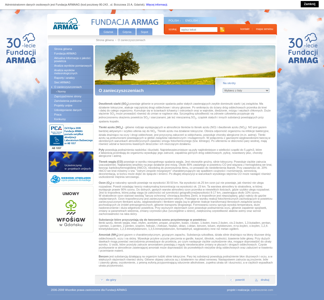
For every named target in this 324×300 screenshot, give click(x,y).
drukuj (265, 279)
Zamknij (309, 4)
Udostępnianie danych (68, 109)
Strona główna (105, 40)
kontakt (244, 28)
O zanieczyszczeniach (68, 86)
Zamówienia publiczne (68, 100)
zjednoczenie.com (262, 289)
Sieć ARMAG (62, 82)
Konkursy (60, 119)
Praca (58, 114)
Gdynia (127, 31)
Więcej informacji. (157, 4)
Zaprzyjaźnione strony (68, 96)
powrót (240, 279)
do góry (111, 279)
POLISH (174, 20)
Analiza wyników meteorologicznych (65, 72)
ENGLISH (191, 20)
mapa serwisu (264, 28)
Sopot (144, 31)
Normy (62, 91)
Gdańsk (108, 31)
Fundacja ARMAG (65, 53)
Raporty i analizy (64, 77)
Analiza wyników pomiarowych (73, 65)
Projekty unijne (63, 105)
